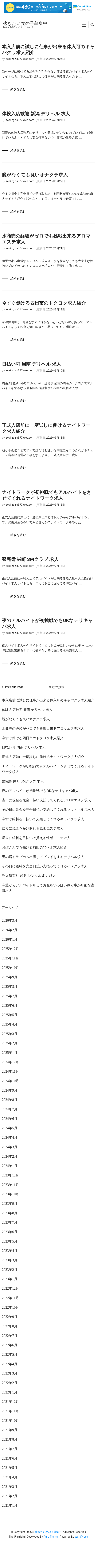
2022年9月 (9, 1317)
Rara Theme (51, 1536)
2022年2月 (9, 1383)
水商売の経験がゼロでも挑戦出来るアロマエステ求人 (46, 239)
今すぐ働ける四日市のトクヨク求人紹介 (44, 303)
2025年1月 (9, 1053)
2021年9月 (9, 1430)
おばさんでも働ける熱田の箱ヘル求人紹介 (34, 847)
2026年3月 (9, 920)
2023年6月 (9, 1232)
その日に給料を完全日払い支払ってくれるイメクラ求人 (44, 866)
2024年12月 (10, 1062)
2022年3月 (9, 1373)
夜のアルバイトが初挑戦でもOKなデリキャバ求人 (47, 623)
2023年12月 (10, 1175)
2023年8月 (9, 1213)
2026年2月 (9, 930)
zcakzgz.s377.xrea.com (20, 58)
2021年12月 (10, 1402)
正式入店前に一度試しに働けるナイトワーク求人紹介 (46, 428)
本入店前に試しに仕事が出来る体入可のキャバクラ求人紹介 (48, 49)
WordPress (81, 1536)
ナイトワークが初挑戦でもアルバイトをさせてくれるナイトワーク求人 (46, 495)
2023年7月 (9, 1222)
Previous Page (12, 686)
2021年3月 (9, 1487)
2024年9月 (9, 1090)
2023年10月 (10, 1194)
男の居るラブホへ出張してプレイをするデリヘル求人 (43, 857)
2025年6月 (9, 1005)
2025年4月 (9, 1024)
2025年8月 (9, 986)
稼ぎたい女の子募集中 (25, 23)
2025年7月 (9, 996)
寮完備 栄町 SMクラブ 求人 (30, 559)
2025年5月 (9, 1015)
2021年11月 (10, 1411)
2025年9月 (9, 977)
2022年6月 (9, 1345)
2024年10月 (10, 1081)
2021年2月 (9, 1496)
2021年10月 (10, 1421)
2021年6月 (9, 1458)
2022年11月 (10, 1298)
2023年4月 (9, 1251)
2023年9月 (9, 1204)
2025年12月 (10, 949)
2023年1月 (9, 1279)
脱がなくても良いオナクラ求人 (35, 175)
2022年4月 (9, 1364)
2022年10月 (10, 1307)
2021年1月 (9, 1505)
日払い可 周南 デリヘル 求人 (31, 364)
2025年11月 (10, 958)
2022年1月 (9, 1392)
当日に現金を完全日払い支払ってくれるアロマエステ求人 (46, 800)
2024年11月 (10, 1071)
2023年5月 (9, 1241)
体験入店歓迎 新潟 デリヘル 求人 (36, 113)
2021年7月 (9, 1449)
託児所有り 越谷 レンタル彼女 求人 (29, 876)
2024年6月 (9, 1119)
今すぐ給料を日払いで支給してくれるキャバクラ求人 (43, 819)
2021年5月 (9, 1468)
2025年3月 (9, 1034)
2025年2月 (9, 1043)
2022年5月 (9, 1354)
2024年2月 (9, 1156)
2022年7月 (9, 1336)
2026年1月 (9, 939)
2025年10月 (10, 968)
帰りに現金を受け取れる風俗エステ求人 (33, 828)
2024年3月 (9, 1147)
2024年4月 (9, 1137)
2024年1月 (9, 1166)
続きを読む (18, 89)
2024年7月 (9, 1109)
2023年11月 (10, 1185)
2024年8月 (9, 1100)
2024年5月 (9, 1128)
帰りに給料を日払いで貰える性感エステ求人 (36, 838)
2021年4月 (9, 1477)
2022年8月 (9, 1326)
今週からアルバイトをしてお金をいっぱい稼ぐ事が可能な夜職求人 (48, 888)
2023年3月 (9, 1260)
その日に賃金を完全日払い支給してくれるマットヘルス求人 (48, 810)
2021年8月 (9, 1439)
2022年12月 (10, 1288)
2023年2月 (9, 1270)
